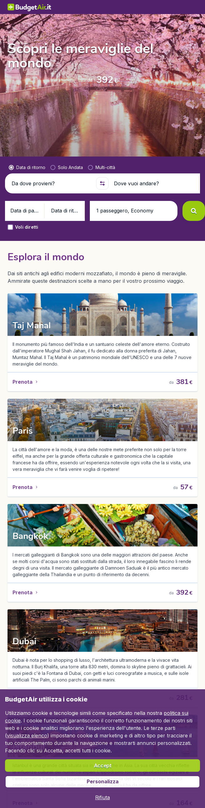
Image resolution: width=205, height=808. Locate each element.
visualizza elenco (27, 735)
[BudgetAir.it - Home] (12, 7)
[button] (102, 168)
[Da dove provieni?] (51, 167)
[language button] (147, 7)
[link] (164, 7)
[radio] (27, 151)
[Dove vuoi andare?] (153, 167)
